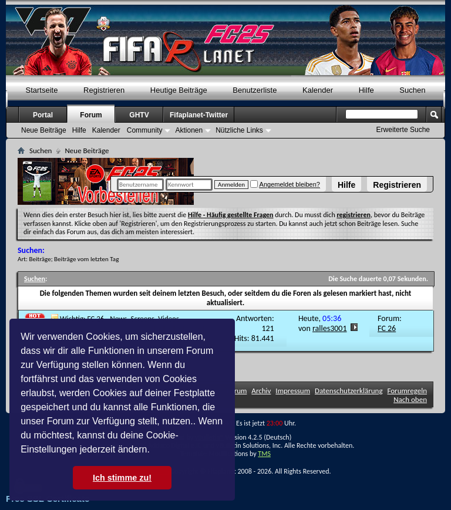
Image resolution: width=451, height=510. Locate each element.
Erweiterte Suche (403, 130)
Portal (43, 115)
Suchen (412, 90)
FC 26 (387, 328)
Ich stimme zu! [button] (122, 477)
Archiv (261, 390)
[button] (154, 450)
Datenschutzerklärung (349, 390)
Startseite (42, 90)
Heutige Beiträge (178, 90)
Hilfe (346, 185)
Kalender (317, 90)
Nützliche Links (239, 130)
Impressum (292, 390)
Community (145, 130)
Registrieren (397, 185)
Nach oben (410, 399)
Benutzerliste (255, 90)
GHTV (139, 115)
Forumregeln (407, 390)
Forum (91, 115)
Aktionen (189, 130)
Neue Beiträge (43, 130)
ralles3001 (329, 328)
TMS (264, 454)
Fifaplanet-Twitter (199, 115)
